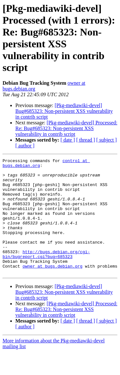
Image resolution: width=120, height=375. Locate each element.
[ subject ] (106, 140)
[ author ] (25, 145)
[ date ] (67, 140)
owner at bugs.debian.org (52, 288)
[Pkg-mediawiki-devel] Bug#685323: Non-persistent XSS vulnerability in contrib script (64, 111)
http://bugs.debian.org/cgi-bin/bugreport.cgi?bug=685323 (46, 273)
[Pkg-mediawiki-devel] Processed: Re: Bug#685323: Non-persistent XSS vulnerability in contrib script (66, 128)
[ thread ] (85, 140)
